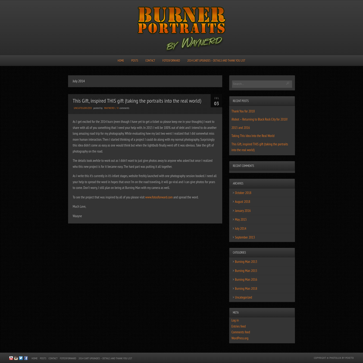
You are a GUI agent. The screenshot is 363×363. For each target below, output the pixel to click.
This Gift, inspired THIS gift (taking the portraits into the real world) (137, 100)
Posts (134, 61)
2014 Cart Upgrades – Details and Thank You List (216, 61)
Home (121, 61)
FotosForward (171, 61)
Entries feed (239, 326)
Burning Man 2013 (246, 261)
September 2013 (245, 237)
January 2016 (243, 210)
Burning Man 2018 (246, 288)
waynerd (109, 108)
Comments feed (241, 332)
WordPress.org (240, 338)
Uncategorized (83, 108)
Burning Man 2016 (246, 279)
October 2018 (243, 193)
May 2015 (241, 219)
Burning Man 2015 (246, 270)
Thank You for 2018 (243, 111)
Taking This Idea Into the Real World (253, 136)
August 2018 (242, 201)
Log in (235, 320)
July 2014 (240, 228)
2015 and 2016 (241, 127)
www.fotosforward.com (159, 197)
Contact (150, 61)
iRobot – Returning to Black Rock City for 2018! (260, 119)
